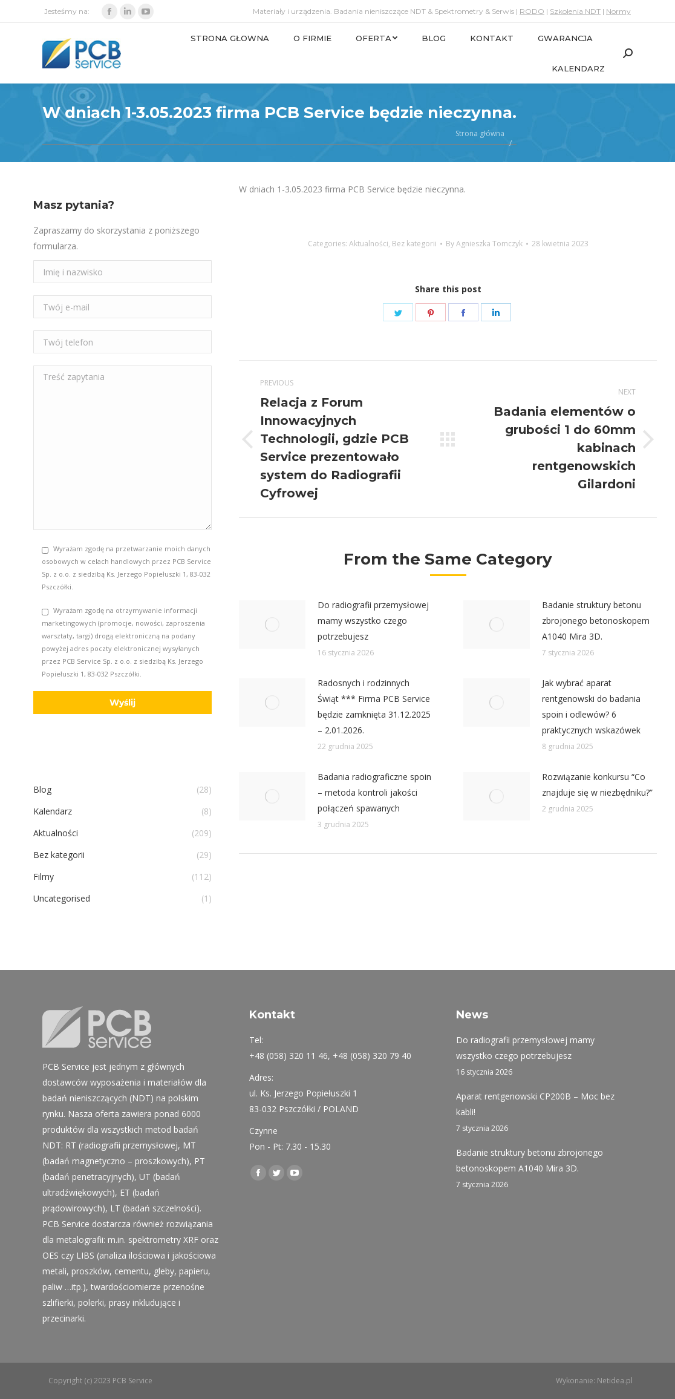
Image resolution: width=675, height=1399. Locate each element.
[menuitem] (230, 38)
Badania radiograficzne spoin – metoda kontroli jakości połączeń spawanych (374, 792)
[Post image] (272, 624)
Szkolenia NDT (575, 11)
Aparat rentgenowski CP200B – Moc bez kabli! (535, 1104)
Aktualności (368, 243)
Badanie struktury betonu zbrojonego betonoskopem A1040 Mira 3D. (596, 620)
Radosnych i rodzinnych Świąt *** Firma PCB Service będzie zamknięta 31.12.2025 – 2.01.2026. (374, 706)
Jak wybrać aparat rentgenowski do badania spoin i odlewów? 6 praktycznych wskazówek (591, 706)
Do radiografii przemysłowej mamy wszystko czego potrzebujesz (373, 620)
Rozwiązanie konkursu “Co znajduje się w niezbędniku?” (597, 784)
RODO (532, 11)
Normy (618, 11)
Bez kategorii (414, 243)
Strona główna (479, 133)
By (484, 243)
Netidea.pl (615, 1380)
